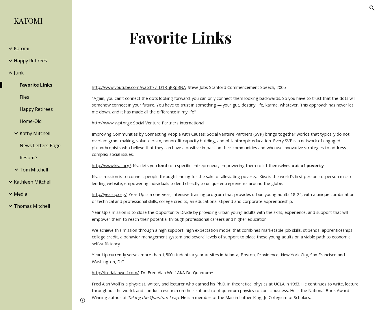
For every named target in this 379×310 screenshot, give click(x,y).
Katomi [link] (21, 48)
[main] (180, 37)
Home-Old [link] (31, 121)
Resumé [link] (28, 157)
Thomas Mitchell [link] (32, 206)
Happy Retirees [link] (30, 60)
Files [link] (24, 97)
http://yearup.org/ (109, 194)
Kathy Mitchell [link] (35, 133)
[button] (372, 8)
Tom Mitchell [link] (34, 170)
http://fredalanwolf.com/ (115, 272)
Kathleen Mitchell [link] (32, 182)
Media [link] (20, 194)
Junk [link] (19, 73)
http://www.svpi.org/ (111, 123)
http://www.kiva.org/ (111, 165)
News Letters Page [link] (40, 145)
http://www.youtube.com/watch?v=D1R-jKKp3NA (139, 87)
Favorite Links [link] (36, 85)
